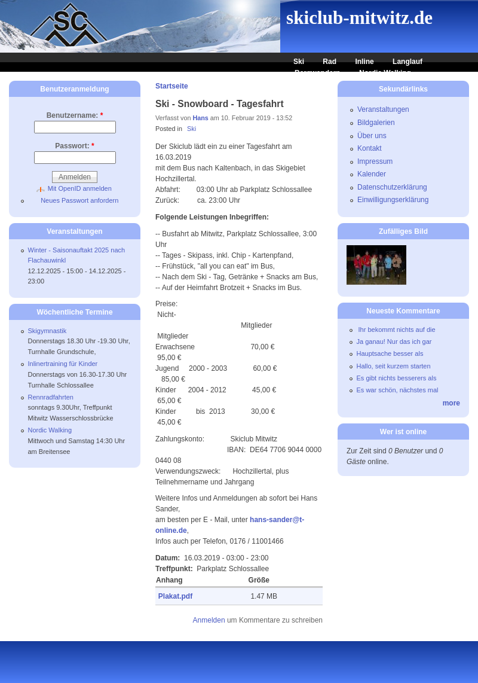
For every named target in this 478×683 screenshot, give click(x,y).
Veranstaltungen (383, 109)
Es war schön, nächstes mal (398, 390)
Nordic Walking (385, 73)
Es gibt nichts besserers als (397, 378)
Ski (298, 61)
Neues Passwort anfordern (79, 200)
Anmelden (209, 620)
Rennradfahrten (50, 397)
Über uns (372, 136)
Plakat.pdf (175, 596)
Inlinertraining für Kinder (63, 363)
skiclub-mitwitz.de (359, 17)
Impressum (375, 161)
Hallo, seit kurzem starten (394, 366)
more (451, 403)
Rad (329, 61)
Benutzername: (75, 115)
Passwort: (74, 146)
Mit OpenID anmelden (80, 188)
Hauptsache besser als (390, 353)
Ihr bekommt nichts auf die (396, 329)
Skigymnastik (47, 330)
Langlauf (407, 61)
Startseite (171, 86)
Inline (364, 61)
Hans (200, 117)
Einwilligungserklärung (392, 200)
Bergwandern (318, 73)
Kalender (371, 174)
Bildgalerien (376, 122)
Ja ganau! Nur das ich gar (394, 341)
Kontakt (369, 148)
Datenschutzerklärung (392, 187)
